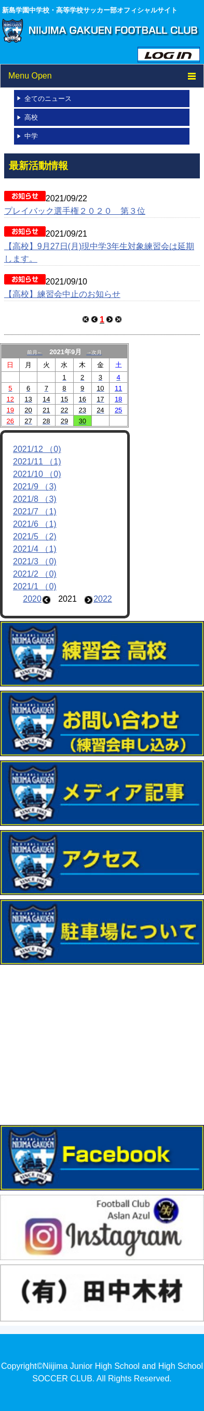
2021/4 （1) (35, 549)
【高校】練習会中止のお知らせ (62, 294)
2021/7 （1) (35, 511)
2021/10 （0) (37, 474)
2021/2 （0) (35, 573)
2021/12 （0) (37, 449)
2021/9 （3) (35, 486)
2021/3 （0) (35, 561)
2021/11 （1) (37, 461)
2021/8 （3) (35, 499)
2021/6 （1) (35, 524)
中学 (31, 136)
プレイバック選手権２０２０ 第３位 (74, 210)
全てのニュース (48, 98)
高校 (31, 117)
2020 (32, 598)
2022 (102, 598)
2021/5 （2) (35, 536)
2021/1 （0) (35, 586)
